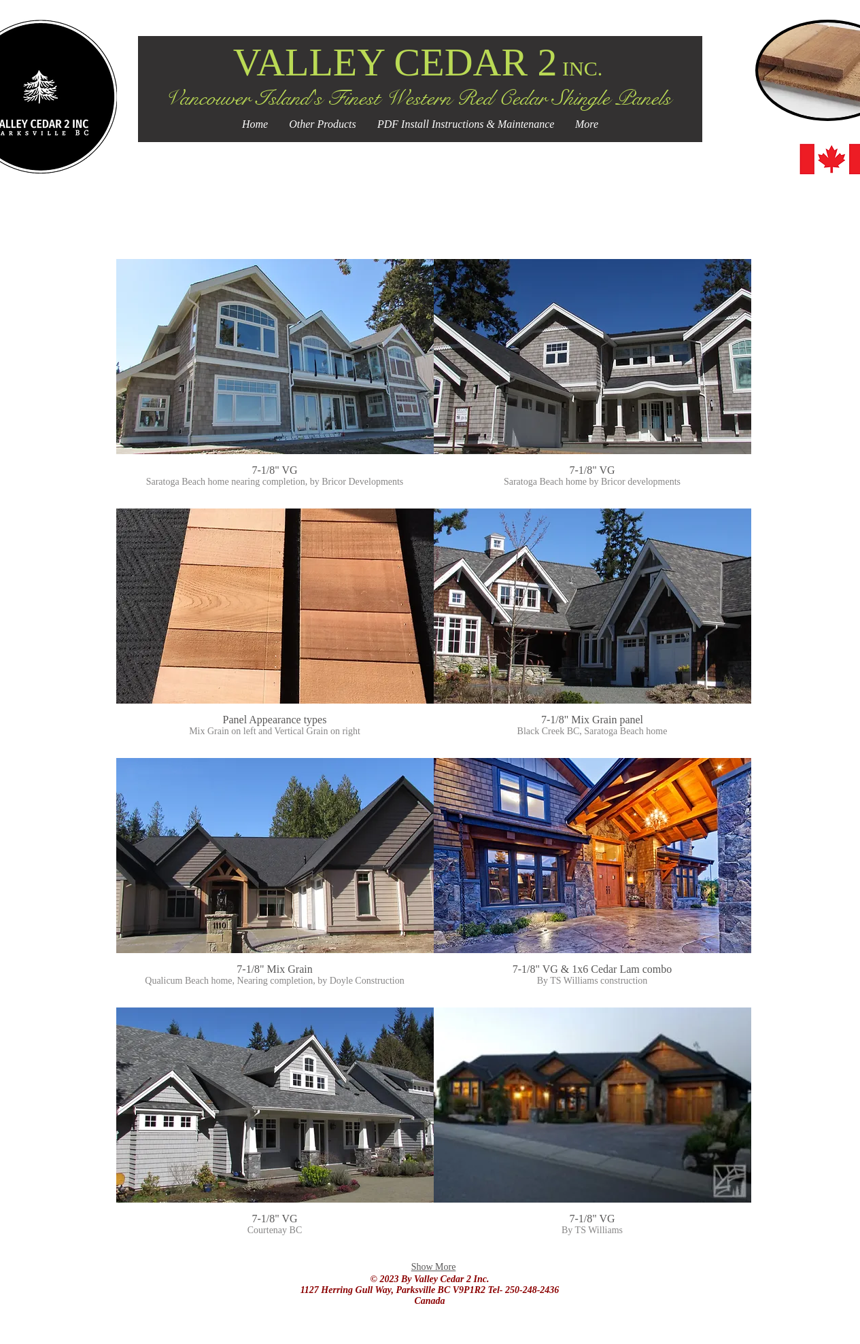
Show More (433, 1267)
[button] (275, 384)
